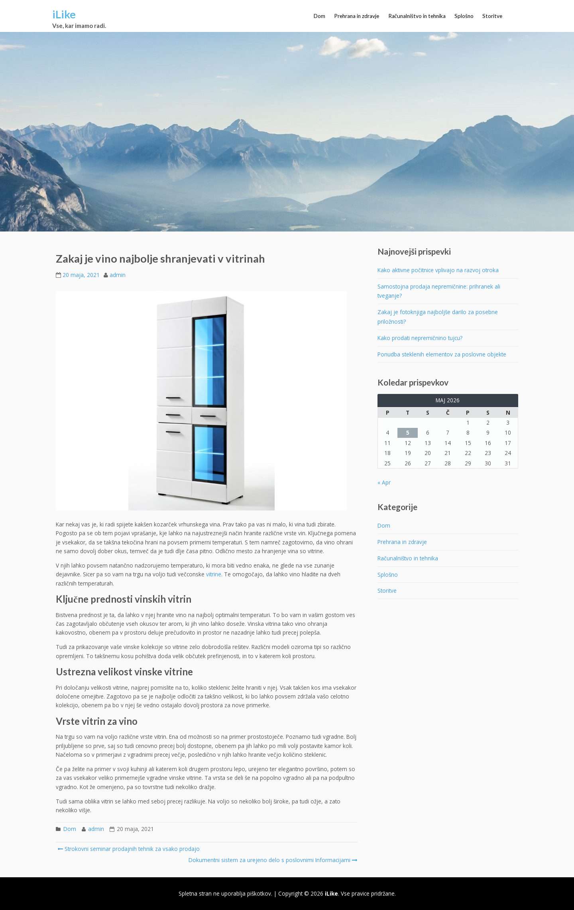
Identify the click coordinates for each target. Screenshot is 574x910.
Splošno (464, 16)
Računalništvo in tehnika (417, 16)
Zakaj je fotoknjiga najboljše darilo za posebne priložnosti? (437, 316)
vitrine (213, 574)
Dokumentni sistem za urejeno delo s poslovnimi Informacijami (272, 860)
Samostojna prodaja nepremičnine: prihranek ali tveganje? (438, 291)
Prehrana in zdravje (356, 16)
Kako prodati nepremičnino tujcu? (419, 338)
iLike (64, 14)
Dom (319, 16)
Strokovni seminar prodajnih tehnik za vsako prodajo (128, 849)
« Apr (384, 482)
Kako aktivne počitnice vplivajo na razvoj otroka (438, 270)
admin (118, 275)
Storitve (492, 16)
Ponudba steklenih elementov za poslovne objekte (441, 354)
